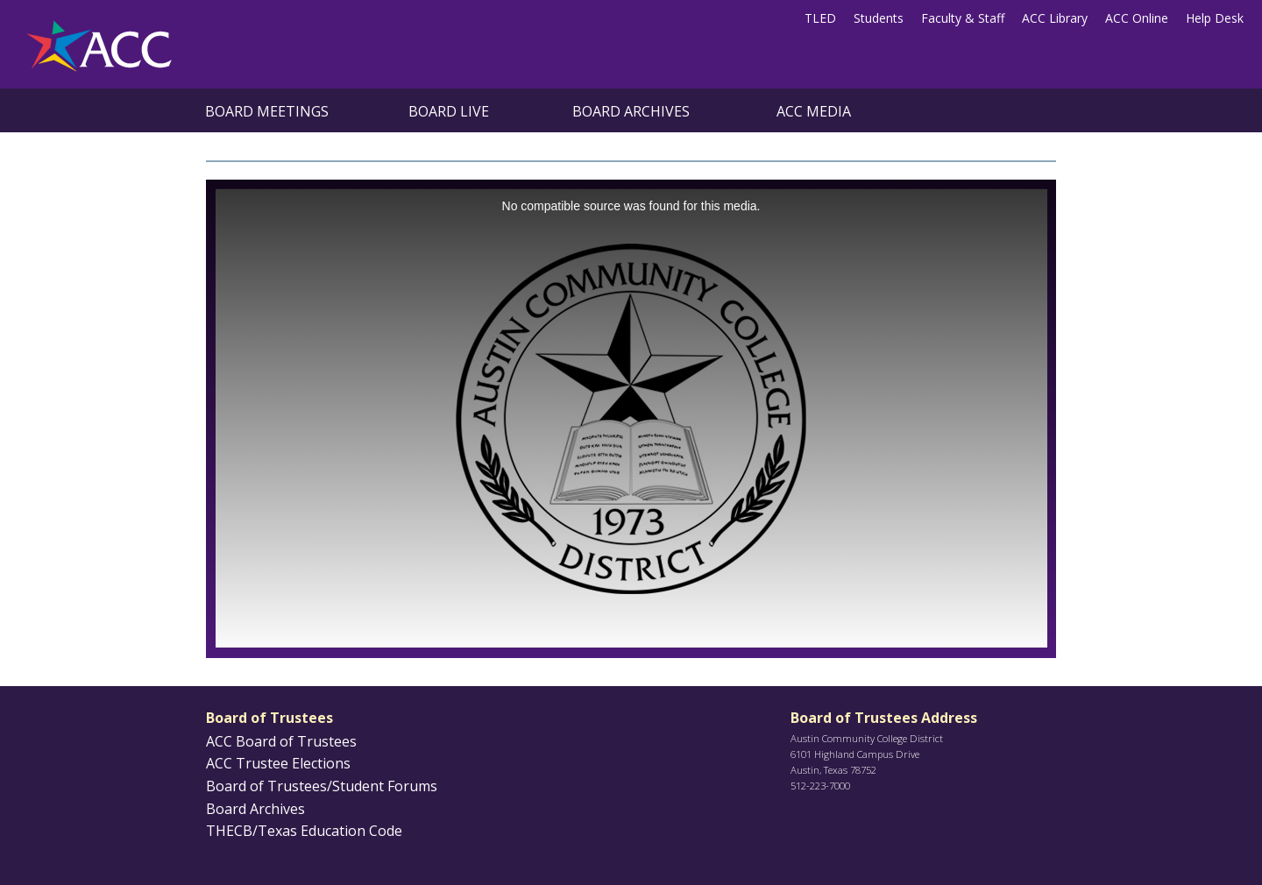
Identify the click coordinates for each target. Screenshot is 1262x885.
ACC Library (1055, 18)
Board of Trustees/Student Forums (321, 786)
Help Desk (1215, 18)
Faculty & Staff (962, 18)
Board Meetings (267, 111)
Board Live (448, 111)
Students (879, 18)
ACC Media (813, 111)
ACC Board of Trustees (281, 741)
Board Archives (631, 111)
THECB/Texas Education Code (304, 830)
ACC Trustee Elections (278, 763)
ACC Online (1136, 18)
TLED (820, 18)
